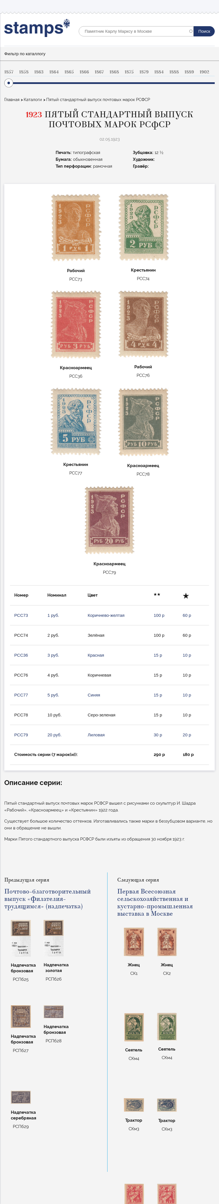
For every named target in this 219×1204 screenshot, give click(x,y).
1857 (8, 72)
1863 (39, 72)
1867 (99, 72)
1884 (159, 72)
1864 (54, 72)
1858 (24, 72)
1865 (69, 72)
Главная (11, 99)
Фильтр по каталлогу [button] (24, 53)
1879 (144, 72)
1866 (84, 72)
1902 (204, 72)
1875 (129, 72)
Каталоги (33, 99)
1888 (174, 72)
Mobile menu (210, 6)
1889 (189, 72)
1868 (114, 72)
